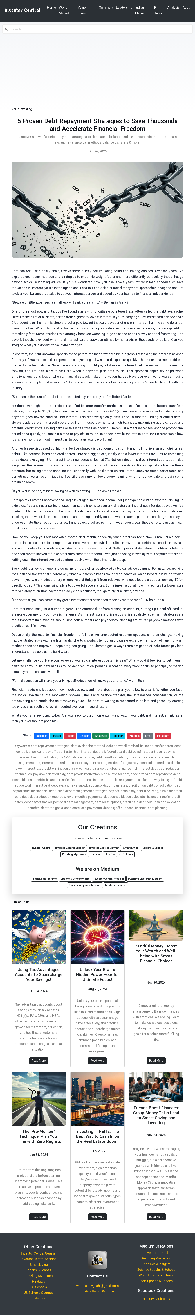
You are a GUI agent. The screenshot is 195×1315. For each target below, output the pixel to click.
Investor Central (156, 1253)
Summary (106, 7)
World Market (64, 10)
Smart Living (39, 1264)
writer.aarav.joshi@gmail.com (97, 1286)
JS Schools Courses (39, 1293)
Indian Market (140, 10)
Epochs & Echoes (38, 1270)
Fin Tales (158, 10)
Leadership (124, 7)
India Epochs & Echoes (156, 1281)
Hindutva (38, 1281)
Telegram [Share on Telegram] (118, 735)
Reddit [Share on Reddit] (70, 735)
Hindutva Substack (156, 1299)
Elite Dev (38, 1298)
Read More (39, 1060)
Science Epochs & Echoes (156, 1269)
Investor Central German (39, 1253)
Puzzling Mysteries (39, 1276)
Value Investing (84, 10)
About (187, 7)
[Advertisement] (97, 62)
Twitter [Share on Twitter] (57, 735)
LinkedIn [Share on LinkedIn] (84, 735)
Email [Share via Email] (148, 735)
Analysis (173, 7)
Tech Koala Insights (156, 1264)
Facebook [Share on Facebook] (41, 735)
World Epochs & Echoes (156, 1275)
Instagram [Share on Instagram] (163, 735)
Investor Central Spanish (39, 1259)
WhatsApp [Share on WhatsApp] (101, 735)
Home (51, 7)
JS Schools (38, 1287)
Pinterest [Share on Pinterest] (134, 735)
